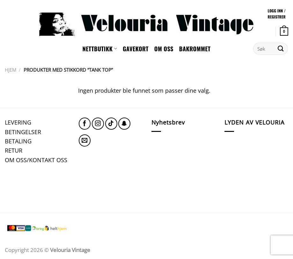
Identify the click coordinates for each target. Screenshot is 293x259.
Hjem (10, 70)
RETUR (13, 150)
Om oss (163, 48)
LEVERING (18, 122)
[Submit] (281, 49)
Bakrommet (195, 48)
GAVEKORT (136, 48)
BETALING (18, 141)
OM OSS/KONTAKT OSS (36, 160)
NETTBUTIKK (100, 48)
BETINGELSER (23, 132)
